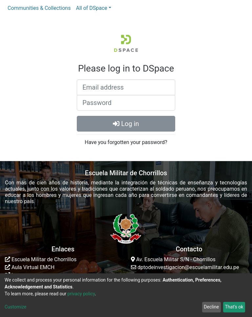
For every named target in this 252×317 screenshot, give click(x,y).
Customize (15, 306)
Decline (211, 306)
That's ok (234, 306)
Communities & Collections (39, 8)
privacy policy (81, 293)
